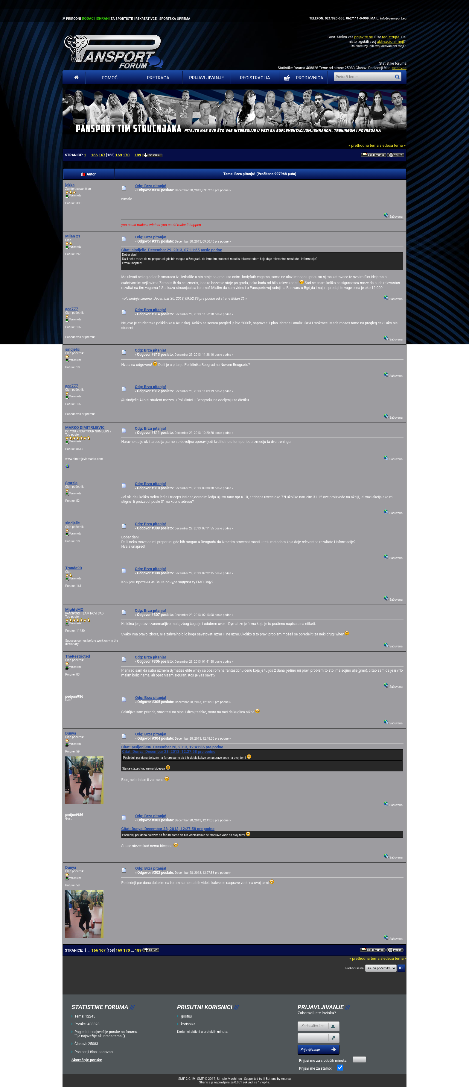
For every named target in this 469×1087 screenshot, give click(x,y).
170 (126, 155)
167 (102, 155)
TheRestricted (77, 656)
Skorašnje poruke (86, 1060)
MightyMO (74, 609)
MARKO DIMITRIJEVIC (85, 427)
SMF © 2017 (206, 1079)
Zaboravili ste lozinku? (317, 1013)
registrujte (390, 37)
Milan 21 (72, 236)
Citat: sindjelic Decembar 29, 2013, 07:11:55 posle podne (171, 250)
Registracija (255, 78)
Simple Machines (229, 1079)
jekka (69, 185)
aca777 (71, 309)
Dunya (70, 733)
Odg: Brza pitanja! (150, 186)
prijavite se (363, 37)
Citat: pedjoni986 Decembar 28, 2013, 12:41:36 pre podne (172, 747)
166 (94, 155)
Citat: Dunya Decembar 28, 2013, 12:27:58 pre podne (168, 751)
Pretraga (158, 78)
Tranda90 (73, 568)
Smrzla (71, 483)
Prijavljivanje (206, 78)
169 (118, 155)
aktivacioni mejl (390, 41)
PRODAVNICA (302, 78)
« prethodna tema (363, 145)
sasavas (399, 68)
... (89, 155)
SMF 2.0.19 (186, 1079)
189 (138, 155)
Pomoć (110, 78)
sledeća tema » (393, 145)
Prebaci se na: (355, 968)
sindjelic (72, 349)
